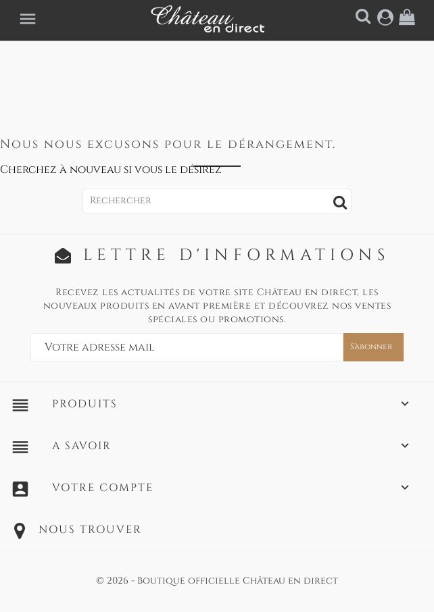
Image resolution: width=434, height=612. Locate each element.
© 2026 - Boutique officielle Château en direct (217, 580)
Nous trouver (90, 529)
